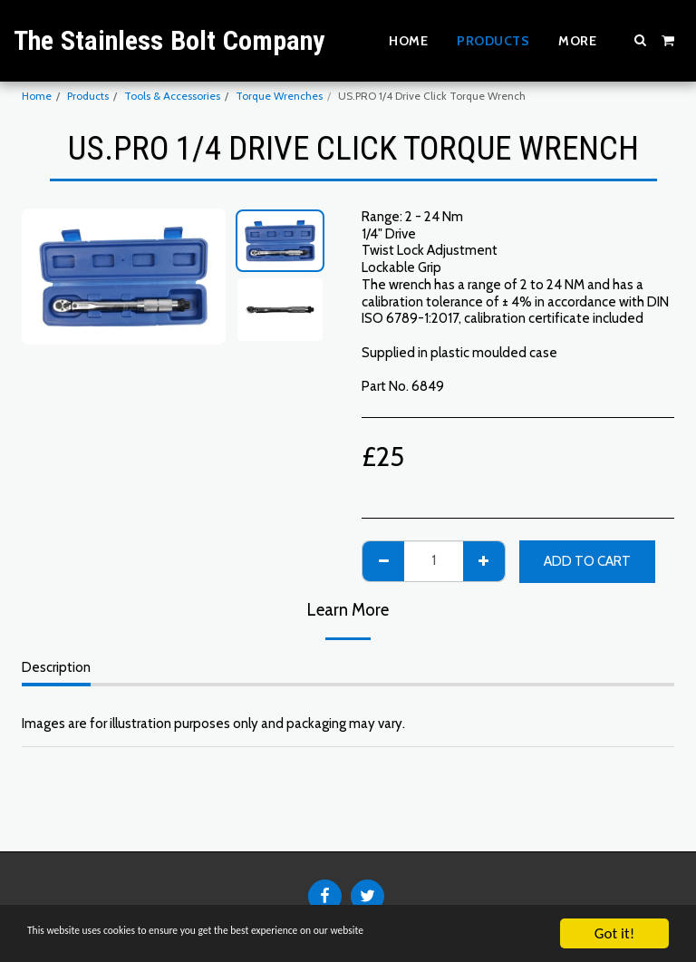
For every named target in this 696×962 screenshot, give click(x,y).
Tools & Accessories (172, 95)
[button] (640, 40)
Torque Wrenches (279, 95)
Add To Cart (587, 561)
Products (88, 95)
